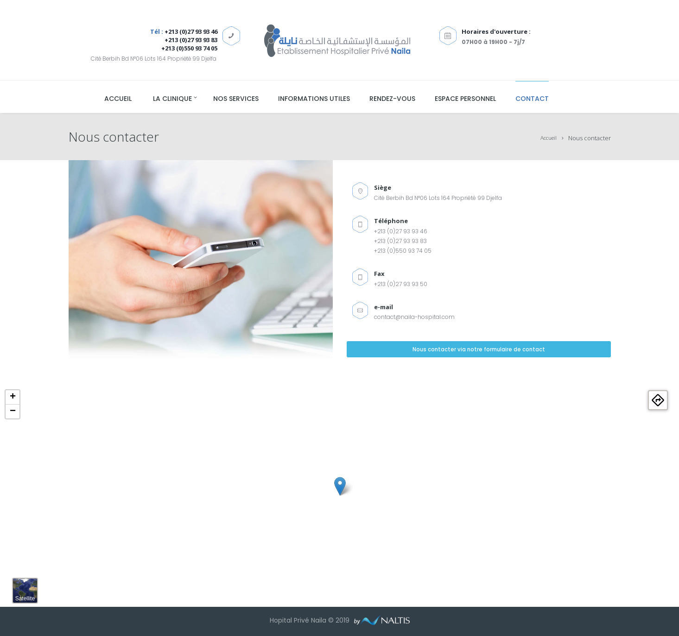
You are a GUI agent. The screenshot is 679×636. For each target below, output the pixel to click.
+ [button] (13, 397)
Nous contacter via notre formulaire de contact (478, 351)
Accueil (546, 138)
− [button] (13, 411)
